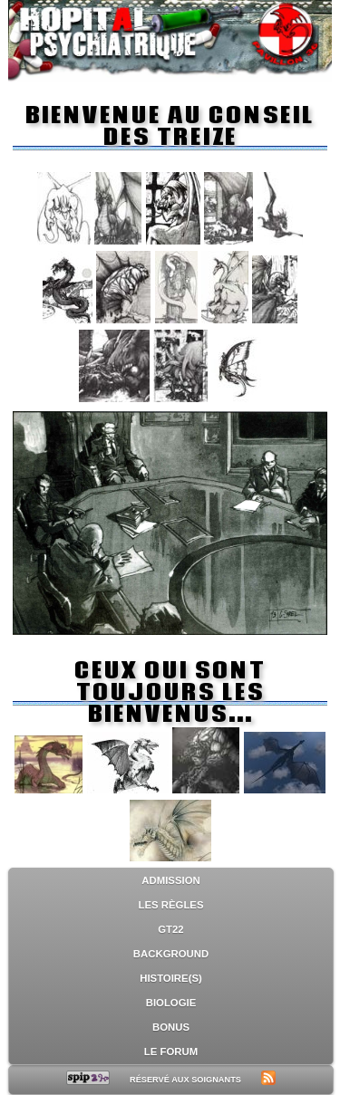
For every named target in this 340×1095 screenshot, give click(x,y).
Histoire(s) (171, 978)
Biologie (171, 1002)
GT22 (170, 929)
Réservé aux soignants (185, 1079)
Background (171, 953)
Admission (170, 880)
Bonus (170, 1027)
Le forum (171, 1051)
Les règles (171, 904)
